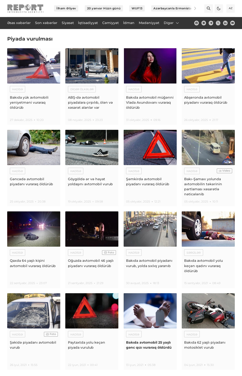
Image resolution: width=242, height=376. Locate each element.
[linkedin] (225, 23)
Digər (172, 23)
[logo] (25, 8)
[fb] (196, 23)
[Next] (192, 8)
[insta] (203, 23)
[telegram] (211, 23)
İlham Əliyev (66, 8)
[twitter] (218, 23)
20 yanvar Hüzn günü (104, 8)
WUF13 (137, 8)
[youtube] (232, 23)
